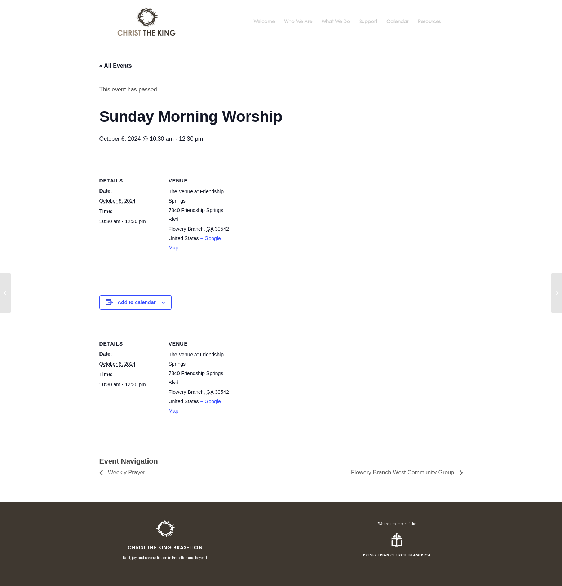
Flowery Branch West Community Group (403, 472)
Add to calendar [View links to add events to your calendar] (137, 302)
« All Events (115, 66)
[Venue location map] (276, 228)
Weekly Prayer (125, 472)
